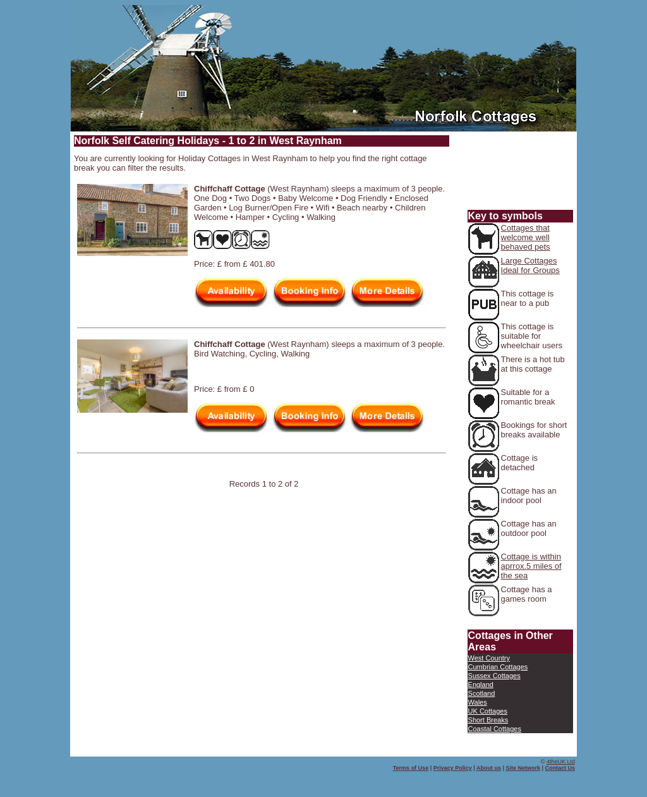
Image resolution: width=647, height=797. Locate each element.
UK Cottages (487, 711)
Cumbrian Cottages (498, 667)
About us (488, 768)
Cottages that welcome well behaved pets (525, 237)
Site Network (522, 768)
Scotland (481, 693)
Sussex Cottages (494, 675)
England (480, 684)
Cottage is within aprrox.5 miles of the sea (531, 566)
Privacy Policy (452, 768)
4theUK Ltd (561, 761)
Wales (477, 702)
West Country (489, 658)
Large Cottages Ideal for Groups (530, 265)
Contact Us (560, 768)
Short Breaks (488, 720)
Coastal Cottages (494, 729)
